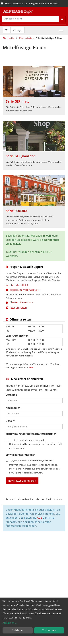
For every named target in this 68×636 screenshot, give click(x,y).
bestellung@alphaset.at (24, 289)
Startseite (8, 38)
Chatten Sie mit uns (22, 302)
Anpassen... (10, 622)
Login (17, 30)
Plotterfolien (26, 38)
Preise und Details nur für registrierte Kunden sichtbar (30, 3)
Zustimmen (49, 630)
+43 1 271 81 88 (18, 284)
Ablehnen (18, 630)
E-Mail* (10, 421)
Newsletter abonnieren (22, 480)
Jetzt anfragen (16, 307)
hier (31, 367)
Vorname (11, 394)
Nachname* (13, 408)
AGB (39, 517)
